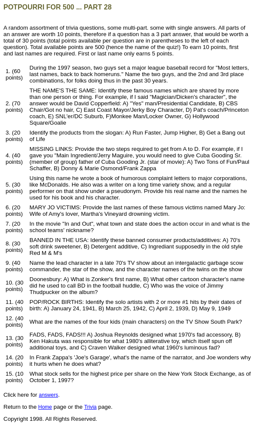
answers (48, 395)
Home (45, 407)
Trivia (90, 407)
